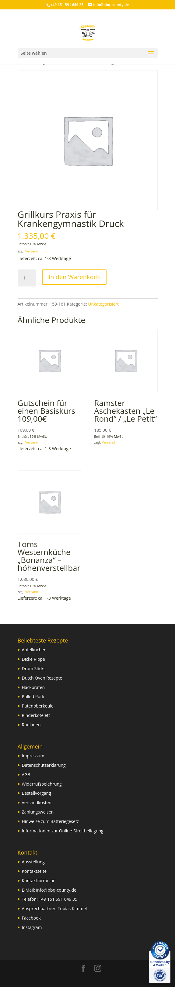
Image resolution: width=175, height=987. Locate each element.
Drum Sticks (34, 668)
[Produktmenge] (27, 277)
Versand (31, 251)
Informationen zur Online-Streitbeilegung (62, 831)
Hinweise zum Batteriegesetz (50, 821)
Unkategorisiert (103, 304)
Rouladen (31, 725)
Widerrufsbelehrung (42, 784)
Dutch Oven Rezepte (42, 678)
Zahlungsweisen (38, 812)
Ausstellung (33, 862)
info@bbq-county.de (56, 890)
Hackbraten (33, 687)
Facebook (31, 918)
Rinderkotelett (36, 715)
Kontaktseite (34, 871)
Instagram (32, 927)
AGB (26, 774)
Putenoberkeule (38, 706)
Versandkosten (36, 802)
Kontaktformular (38, 880)
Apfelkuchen (34, 650)
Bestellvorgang (36, 793)
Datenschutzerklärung (44, 765)
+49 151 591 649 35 (58, 899)
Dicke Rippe (33, 659)
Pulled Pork (33, 696)
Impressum (33, 756)
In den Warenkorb (74, 277)
